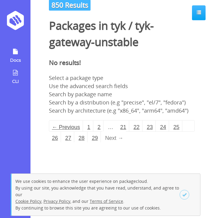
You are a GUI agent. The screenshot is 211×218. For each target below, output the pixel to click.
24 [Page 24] (163, 127)
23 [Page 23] (150, 127)
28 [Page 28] (81, 138)
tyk (118, 25)
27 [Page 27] (68, 138)
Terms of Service (106, 201)
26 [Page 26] (55, 138)
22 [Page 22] (136, 127)
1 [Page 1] (88, 127)
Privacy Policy (56, 201)
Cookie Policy (28, 201)
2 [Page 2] (99, 127)
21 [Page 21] (123, 127)
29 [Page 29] (95, 138)
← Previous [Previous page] (66, 127)
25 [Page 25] (176, 127)
